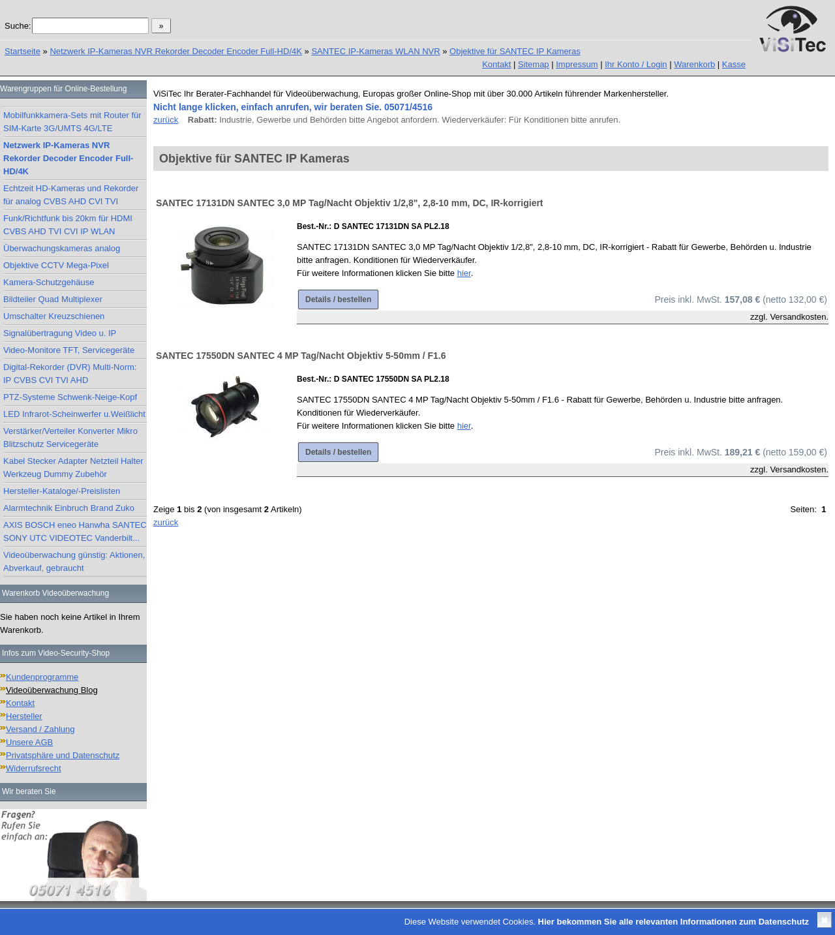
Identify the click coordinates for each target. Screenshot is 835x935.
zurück (165, 120)
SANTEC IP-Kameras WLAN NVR (375, 51)
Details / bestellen (338, 299)
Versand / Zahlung (40, 729)
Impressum (577, 64)
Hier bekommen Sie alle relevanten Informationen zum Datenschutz (673, 922)
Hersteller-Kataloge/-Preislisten (61, 491)
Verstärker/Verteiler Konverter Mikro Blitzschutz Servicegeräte (70, 437)
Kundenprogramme (42, 677)
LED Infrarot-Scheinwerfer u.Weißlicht (74, 414)
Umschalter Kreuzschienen (53, 316)
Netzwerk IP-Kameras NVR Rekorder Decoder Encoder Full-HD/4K (176, 51)
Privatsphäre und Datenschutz (62, 755)
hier (464, 273)
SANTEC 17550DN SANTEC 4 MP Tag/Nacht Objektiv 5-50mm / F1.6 (301, 355)
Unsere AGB (29, 742)
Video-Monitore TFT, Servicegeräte (68, 350)
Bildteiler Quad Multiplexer (52, 299)
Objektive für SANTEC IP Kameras (515, 51)
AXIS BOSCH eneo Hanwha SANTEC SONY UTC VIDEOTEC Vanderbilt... (75, 531)
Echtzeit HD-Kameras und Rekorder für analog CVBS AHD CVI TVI (70, 194)
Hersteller (24, 716)
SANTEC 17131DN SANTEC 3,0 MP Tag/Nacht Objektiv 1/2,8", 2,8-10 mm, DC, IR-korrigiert (349, 203)
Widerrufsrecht (33, 768)
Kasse (734, 64)
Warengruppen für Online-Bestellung (63, 88)
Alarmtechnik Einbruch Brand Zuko (68, 508)
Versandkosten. (799, 317)
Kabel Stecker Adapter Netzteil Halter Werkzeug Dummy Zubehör (73, 467)
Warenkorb (694, 64)
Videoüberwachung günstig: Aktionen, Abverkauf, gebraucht (74, 561)
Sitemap (533, 64)
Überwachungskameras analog (61, 248)
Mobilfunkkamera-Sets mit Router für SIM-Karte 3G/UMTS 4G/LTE (72, 121)
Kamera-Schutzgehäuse (48, 282)
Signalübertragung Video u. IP (59, 333)
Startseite (22, 51)
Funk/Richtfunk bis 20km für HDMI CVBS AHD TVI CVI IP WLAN (67, 224)
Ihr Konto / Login (636, 64)
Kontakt (496, 64)
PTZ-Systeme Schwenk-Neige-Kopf (70, 397)
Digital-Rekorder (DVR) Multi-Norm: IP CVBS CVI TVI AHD (69, 373)
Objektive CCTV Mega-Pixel (56, 265)
